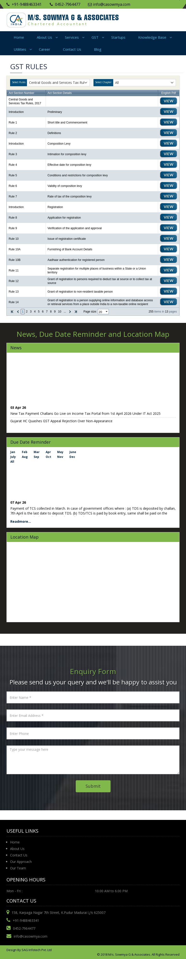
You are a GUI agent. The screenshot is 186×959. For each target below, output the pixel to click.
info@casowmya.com (109, 4)
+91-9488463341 (24, 4)
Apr (48, 452)
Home (19, 37)
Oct (48, 457)
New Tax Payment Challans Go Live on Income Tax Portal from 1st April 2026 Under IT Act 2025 (85, 414)
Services (72, 37)
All (12, 462)
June (72, 452)
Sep (36, 457)
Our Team (18, 868)
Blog (97, 49)
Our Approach (21, 861)
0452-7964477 (65, 4)
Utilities (20, 49)
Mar (37, 452)
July (13, 457)
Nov (60, 457)
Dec (72, 457)
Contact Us (72, 49)
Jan (12, 452)
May (60, 452)
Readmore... (20, 521)
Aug (25, 457)
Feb (24, 452)
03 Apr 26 (18, 408)
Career (44, 49)
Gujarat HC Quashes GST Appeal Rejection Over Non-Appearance (61, 422)
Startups (118, 37)
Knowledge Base (152, 37)
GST (95, 37)
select (107, 311)
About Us (44, 37)
